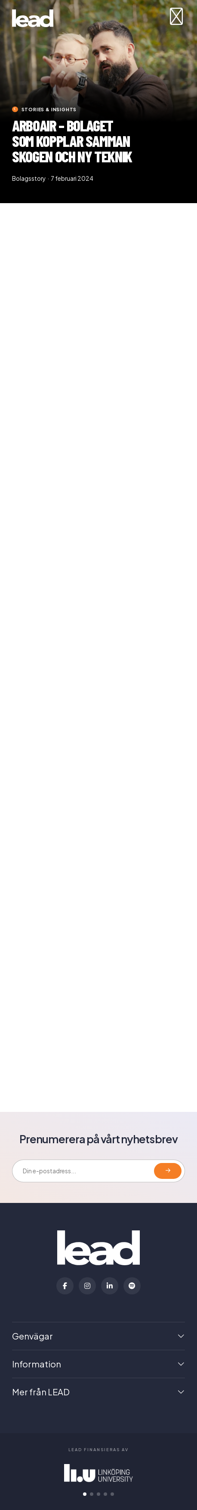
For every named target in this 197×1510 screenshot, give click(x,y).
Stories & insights (49, 109)
